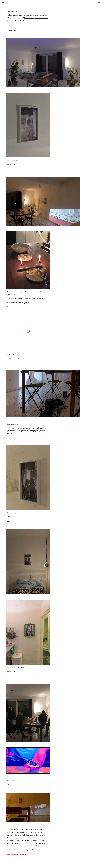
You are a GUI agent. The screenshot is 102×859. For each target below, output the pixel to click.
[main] (28, 16)
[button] (2, 3)
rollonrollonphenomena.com (17, 854)
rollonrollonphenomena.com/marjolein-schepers (24, 850)
